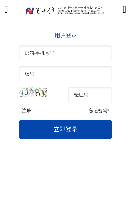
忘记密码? (99, 110)
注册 (26, 110)
